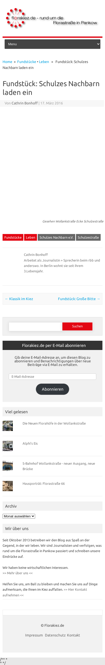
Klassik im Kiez (19, 299)
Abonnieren (52, 389)
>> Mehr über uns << (18, 573)
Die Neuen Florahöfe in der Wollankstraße (54, 423)
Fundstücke (26, 62)
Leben (44, 62)
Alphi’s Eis (30, 443)
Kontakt (73, 635)
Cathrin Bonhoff (25, 103)
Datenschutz (55, 635)
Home (7, 62)
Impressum (34, 635)
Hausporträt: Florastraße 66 (44, 483)
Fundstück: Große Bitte (79, 299)
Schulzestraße (88, 237)
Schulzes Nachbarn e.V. (56, 237)
